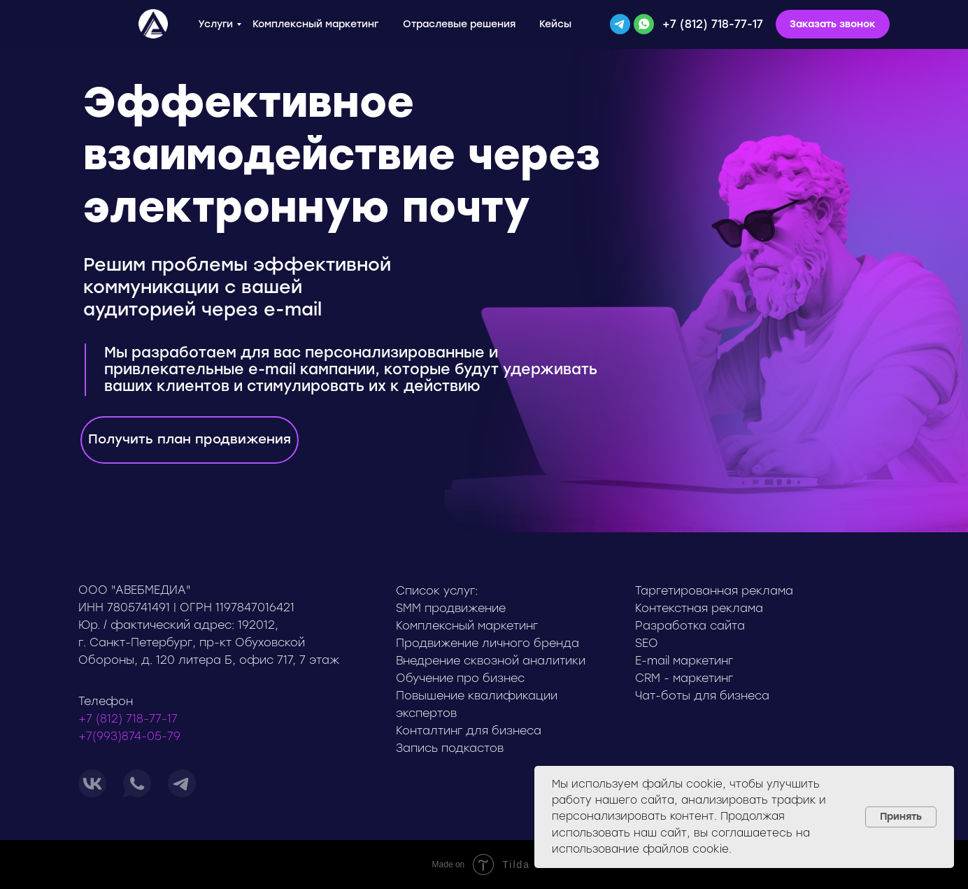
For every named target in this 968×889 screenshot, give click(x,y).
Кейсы (555, 24)
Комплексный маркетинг (315, 24)
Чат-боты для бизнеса (702, 695)
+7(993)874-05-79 (129, 736)
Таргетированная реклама (714, 590)
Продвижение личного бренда (487, 643)
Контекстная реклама (699, 608)
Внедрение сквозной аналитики (490, 660)
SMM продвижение (451, 608)
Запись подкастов (450, 748)
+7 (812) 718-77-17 (712, 24)
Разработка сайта (690, 625)
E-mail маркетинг (684, 660)
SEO (646, 643)
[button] (833, 24)
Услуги (215, 24)
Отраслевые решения (459, 24)
